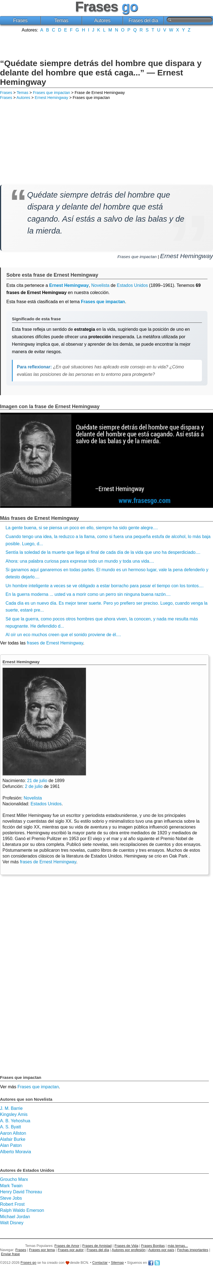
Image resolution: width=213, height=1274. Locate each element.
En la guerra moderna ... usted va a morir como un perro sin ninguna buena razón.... (88, 594)
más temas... (178, 1246)
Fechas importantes (192, 1250)
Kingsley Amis (14, 1114)
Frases (20, 20)
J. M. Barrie (11, 1108)
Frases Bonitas (153, 1246)
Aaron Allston (13, 1133)
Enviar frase (10, 1254)
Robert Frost (12, 1204)
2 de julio (34, 786)
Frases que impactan (51, 92)
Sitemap (117, 1263)
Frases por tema (42, 1250)
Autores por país (161, 1250)
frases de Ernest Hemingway (55, 643)
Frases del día (143, 20)
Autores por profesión (129, 1250)
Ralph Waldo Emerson (22, 1210)
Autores (102, 20)
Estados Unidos (132, 285)
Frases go (28, 1263)
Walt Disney (12, 1222)
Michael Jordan (15, 1216)
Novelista (100, 285)
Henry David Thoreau (21, 1191)
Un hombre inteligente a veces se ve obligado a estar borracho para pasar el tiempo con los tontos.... (105, 585)
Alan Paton (11, 1145)
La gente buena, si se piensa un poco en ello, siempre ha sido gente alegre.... (82, 527)
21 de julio (37, 780)
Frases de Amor (66, 1246)
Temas (61, 20)
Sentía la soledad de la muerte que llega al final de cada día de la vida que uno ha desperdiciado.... (103, 552)
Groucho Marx (14, 1179)
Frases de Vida (126, 1246)
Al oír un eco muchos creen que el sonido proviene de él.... (63, 634)
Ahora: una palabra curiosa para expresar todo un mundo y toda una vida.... (80, 561)
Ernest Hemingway (51, 97)
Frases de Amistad (97, 1246)
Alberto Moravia (15, 1151)
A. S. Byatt (10, 1126)
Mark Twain (11, 1185)
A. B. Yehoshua (15, 1120)
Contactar (100, 1263)
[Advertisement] (106, 45)
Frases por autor (71, 1250)
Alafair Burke (12, 1139)
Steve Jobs (11, 1198)
